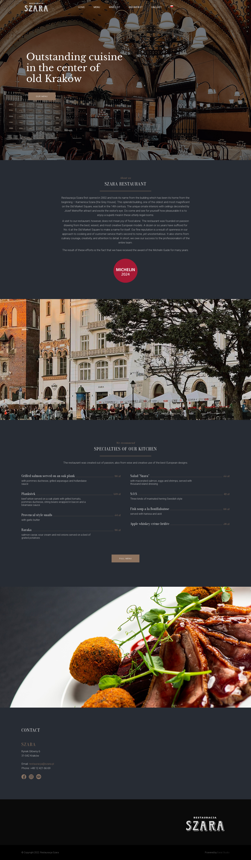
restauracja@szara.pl (41, 763)
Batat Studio (223, 852)
